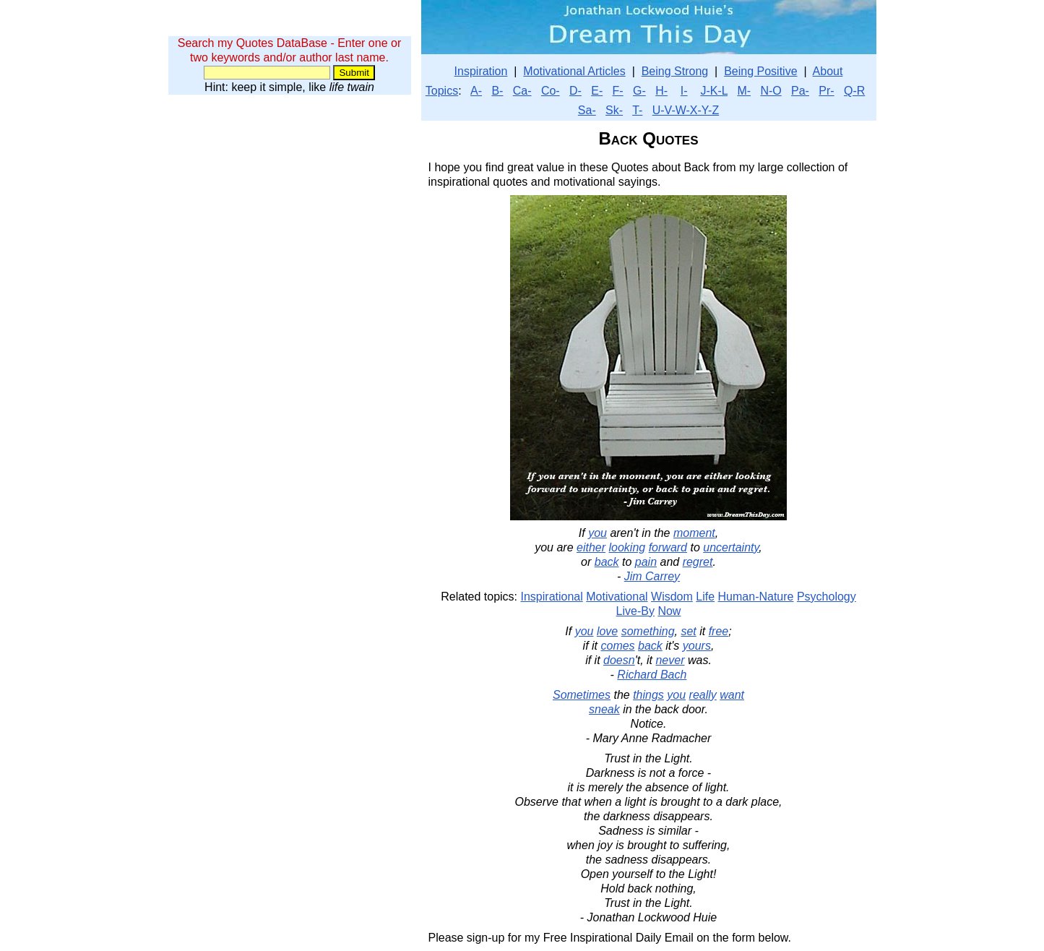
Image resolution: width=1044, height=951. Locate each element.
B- (497, 91)
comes (617, 646)
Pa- (800, 91)
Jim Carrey (652, 576)
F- (618, 91)
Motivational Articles (574, 71)
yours (697, 646)
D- (575, 91)
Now (669, 611)
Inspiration (481, 71)
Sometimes (582, 695)
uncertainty (731, 547)
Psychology (826, 596)
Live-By (635, 611)
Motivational (616, 596)
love (607, 631)
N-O (770, 91)
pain (646, 562)
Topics (442, 91)
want (732, 695)
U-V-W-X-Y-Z (685, 110)
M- (744, 91)
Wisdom (672, 596)
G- (639, 91)
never (669, 660)
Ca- (522, 91)
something (648, 631)
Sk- (614, 110)
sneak (604, 709)
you (597, 533)
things (648, 695)
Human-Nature (756, 596)
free (719, 631)
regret (698, 562)
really (703, 695)
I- (684, 91)
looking (627, 547)
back (607, 562)
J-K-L (714, 91)
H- (661, 91)
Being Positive (760, 71)
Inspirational (552, 596)
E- (597, 91)
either (591, 547)
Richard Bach (651, 674)
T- (637, 110)
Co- (550, 91)
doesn (619, 660)
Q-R (854, 91)
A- (476, 91)
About (828, 71)
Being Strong (675, 71)
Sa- (587, 110)
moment (694, 533)
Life (705, 596)
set (688, 631)
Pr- (826, 91)
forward (668, 547)
